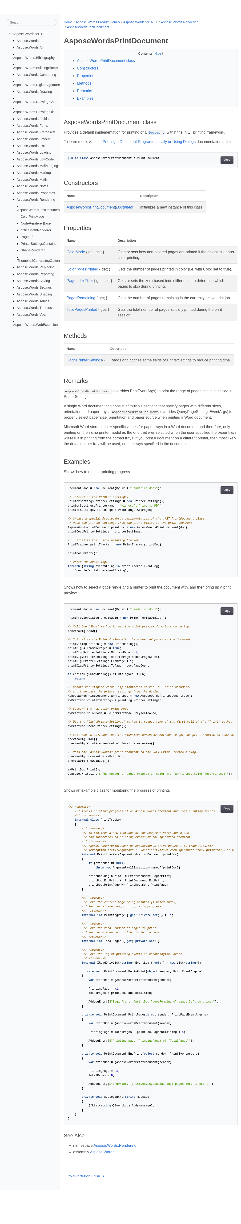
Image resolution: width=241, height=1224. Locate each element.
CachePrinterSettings (84, 377)
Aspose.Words (28, 40)
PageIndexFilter (80, 292)
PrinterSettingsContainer (39, 244)
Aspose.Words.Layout (33, 139)
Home (68, 22)
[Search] (31, 22)
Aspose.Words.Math (32, 179)
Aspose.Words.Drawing (34, 91)
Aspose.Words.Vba (31, 314)
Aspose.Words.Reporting (35, 274)
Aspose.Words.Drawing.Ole (34, 112)
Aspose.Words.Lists (32, 145)
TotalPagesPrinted (82, 326)
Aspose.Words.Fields (33, 119)
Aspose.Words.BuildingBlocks (35, 68)
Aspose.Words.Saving (33, 280)
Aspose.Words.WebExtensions (36, 325)
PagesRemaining (81, 309)
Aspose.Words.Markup (34, 173)
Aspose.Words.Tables (33, 301)
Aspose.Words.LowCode (35, 159)
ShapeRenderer (33, 250)
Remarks (84, 91)
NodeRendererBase (36, 223)
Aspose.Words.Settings (34, 287)
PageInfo (27, 237)
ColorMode (76, 258)
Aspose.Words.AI (30, 47)
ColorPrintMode (32, 216)
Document (124, 213)
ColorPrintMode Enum (86, 1210)
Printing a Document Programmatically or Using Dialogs (149, 142)
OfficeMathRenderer (36, 230)
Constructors (87, 68)
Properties (85, 76)
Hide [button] (152, 53)
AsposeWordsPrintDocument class (106, 61)
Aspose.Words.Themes (34, 308)
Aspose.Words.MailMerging (37, 166)
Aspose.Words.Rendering (36, 199)
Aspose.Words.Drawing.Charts (36, 102)
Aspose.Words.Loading (34, 152)
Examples (85, 98)
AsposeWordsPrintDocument (39, 210)
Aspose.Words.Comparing (36, 74)
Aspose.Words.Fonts (32, 125)
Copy (214, 165)
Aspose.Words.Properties (36, 193)
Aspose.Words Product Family (98, 22)
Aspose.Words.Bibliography (34, 57)
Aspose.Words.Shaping (34, 294)
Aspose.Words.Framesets (36, 132)
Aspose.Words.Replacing (36, 267)
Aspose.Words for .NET (30, 34)
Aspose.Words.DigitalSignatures (37, 85)
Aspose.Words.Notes (32, 186)
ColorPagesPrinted (82, 275)
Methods (84, 83)
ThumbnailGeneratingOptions (39, 260)
